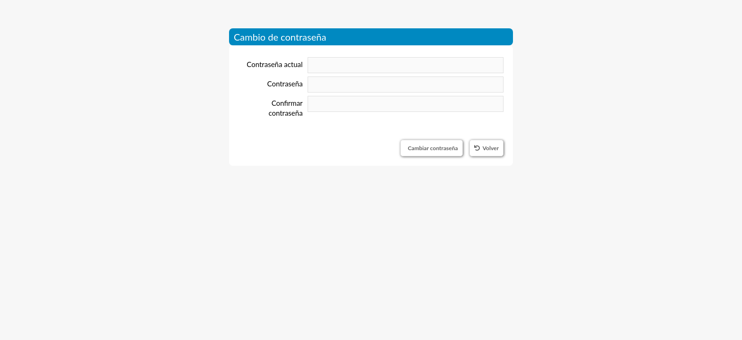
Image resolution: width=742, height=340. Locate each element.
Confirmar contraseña (285, 108)
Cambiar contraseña (433, 148)
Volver (486, 148)
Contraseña (285, 83)
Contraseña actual (274, 64)
